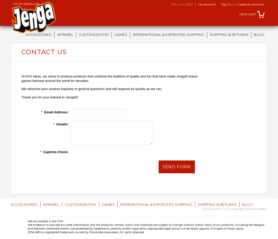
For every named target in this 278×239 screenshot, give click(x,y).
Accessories (39, 35)
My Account (207, 4)
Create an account (250, 4)
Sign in (226, 4)
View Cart (247, 14)
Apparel (65, 35)
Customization (94, 35)
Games (121, 35)
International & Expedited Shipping (168, 35)
